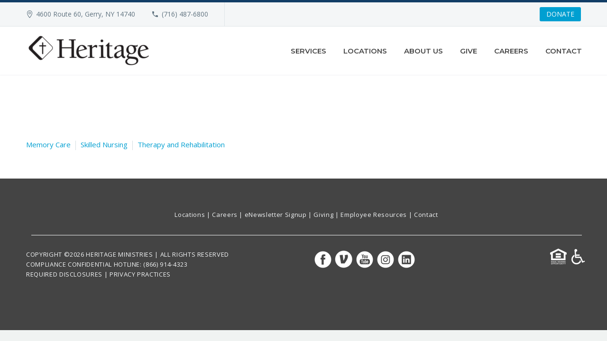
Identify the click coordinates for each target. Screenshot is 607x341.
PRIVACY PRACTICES (140, 274)
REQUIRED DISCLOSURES (64, 274)
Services (308, 50)
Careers (511, 50)
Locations (365, 50)
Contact (563, 50)
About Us (423, 50)
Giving (323, 214)
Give (468, 50)
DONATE (560, 13)
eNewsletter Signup (276, 214)
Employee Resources (373, 214)
